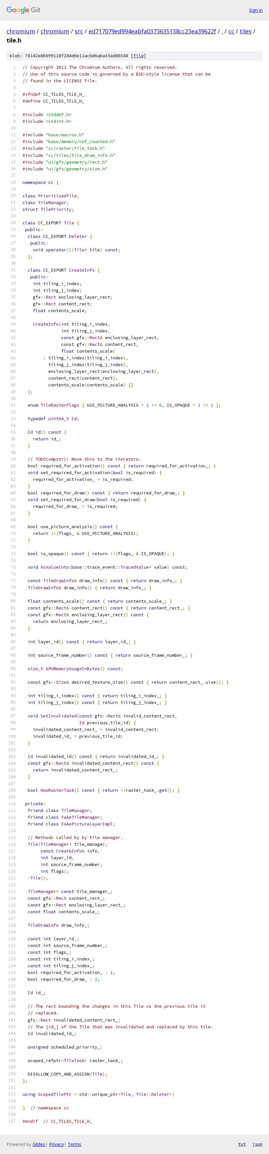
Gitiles (39, 1144)
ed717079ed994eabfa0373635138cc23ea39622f (152, 31)
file (138, 56)
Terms (74, 1144)
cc (231, 31)
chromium (20, 31)
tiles (246, 31)
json (257, 1144)
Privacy (56, 1144)
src (79, 31)
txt (242, 1144)
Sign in (256, 10)
